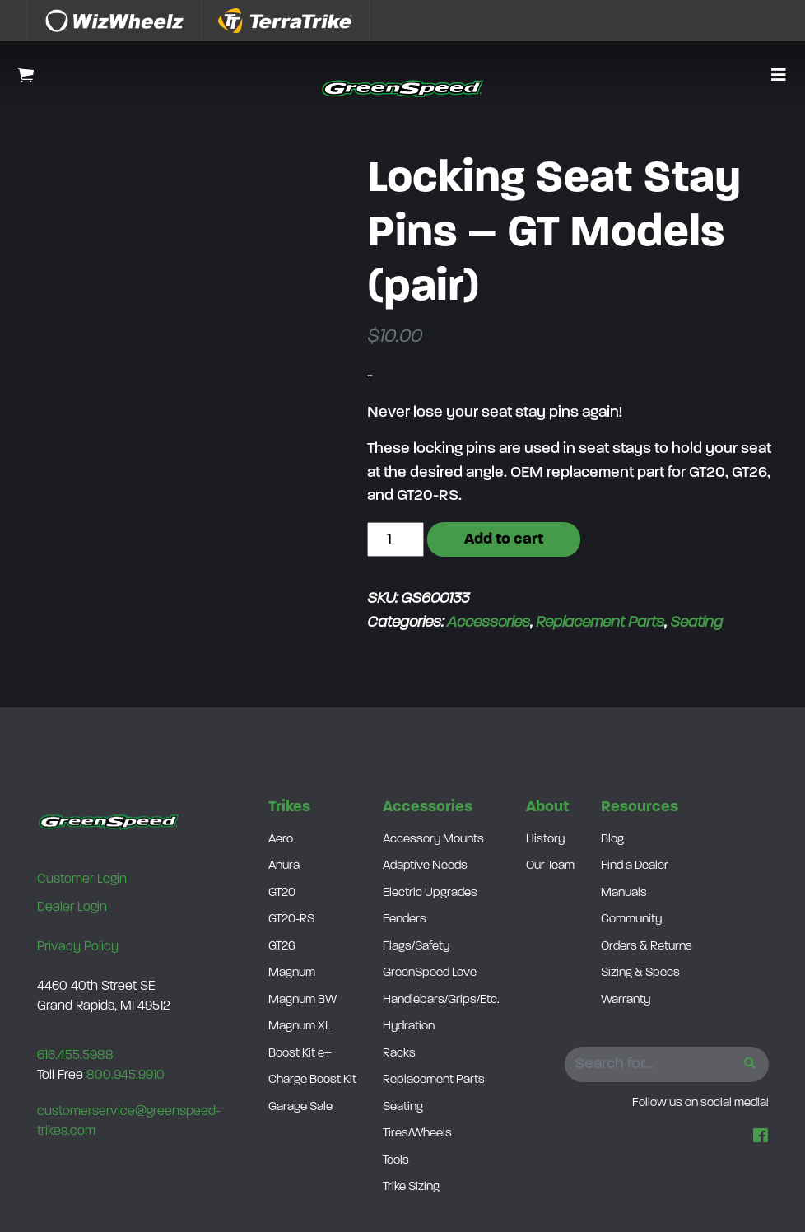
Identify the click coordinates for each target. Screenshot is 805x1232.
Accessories (488, 623)
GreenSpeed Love (430, 973)
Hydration (409, 1026)
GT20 (281, 893)
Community (631, 919)
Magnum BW (302, 1000)
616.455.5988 (75, 1055)
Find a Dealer (634, 866)
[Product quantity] (395, 540)
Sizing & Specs (640, 973)
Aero (280, 839)
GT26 (281, 946)
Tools (396, 1161)
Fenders (404, 919)
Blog (612, 839)
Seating (696, 623)
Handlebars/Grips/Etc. (441, 1000)
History (545, 839)
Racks (399, 1054)
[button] (778, 76)
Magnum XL (299, 1026)
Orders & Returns (646, 946)
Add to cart (503, 540)
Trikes (289, 807)
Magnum (291, 973)
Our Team (550, 866)
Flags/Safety (416, 946)
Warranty (625, 1000)
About (547, 807)
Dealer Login (72, 907)
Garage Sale (300, 1107)
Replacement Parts (600, 623)
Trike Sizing (411, 1187)
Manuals (624, 893)
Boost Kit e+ (300, 1054)
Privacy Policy (78, 947)
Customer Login (82, 879)
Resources (639, 807)
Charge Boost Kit (312, 1080)
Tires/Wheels (417, 1133)
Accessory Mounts (433, 839)
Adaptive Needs (425, 866)
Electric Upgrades (430, 893)
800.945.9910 (125, 1075)
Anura (284, 866)
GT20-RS (291, 919)
